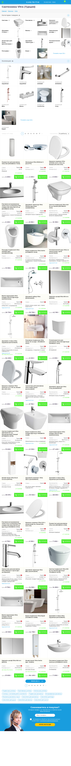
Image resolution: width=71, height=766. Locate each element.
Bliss (3, 106)
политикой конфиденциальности (49, 720)
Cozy (56, 106)
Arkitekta (58, 83)
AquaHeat (5, 83)
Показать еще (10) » (59, 53)
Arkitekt (40, 83)
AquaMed (23, 83)
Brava (21, 106)
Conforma (40, 106)
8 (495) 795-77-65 (32, 2)
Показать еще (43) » (26, 120)
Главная (4, 11)
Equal (4, 129)
